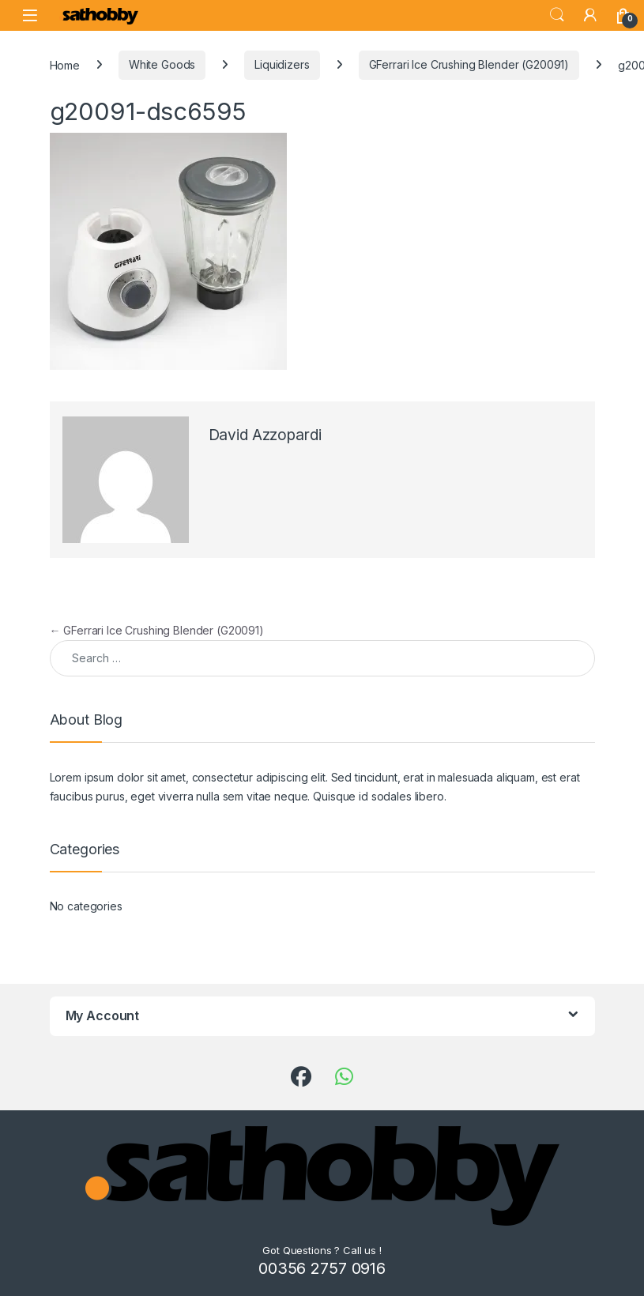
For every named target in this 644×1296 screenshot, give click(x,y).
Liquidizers (281, 64)
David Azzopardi (265, 435)
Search (557, 15)
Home (65, 64)
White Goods (162, 64)
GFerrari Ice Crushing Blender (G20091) (469, 64)
